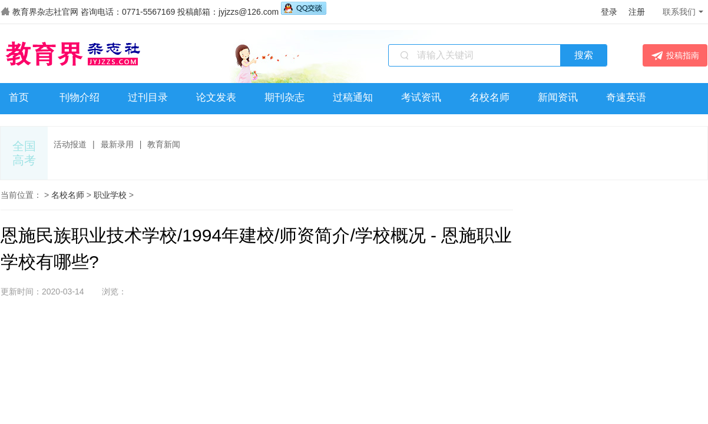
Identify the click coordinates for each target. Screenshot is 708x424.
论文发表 (216, 97)
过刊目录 (148, 97)
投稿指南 (675, 55)
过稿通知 (353, 97)
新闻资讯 (558, 97)
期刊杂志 (284, 97)
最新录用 (117, 144)
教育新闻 (163, 144)
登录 (609, 11)
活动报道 (70, 144)
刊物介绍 (79, 97)
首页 (19, 97)
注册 (636, 11)
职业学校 (110, 195)
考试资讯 (421, 97)
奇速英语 (626, 97)
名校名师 (489, 97)
